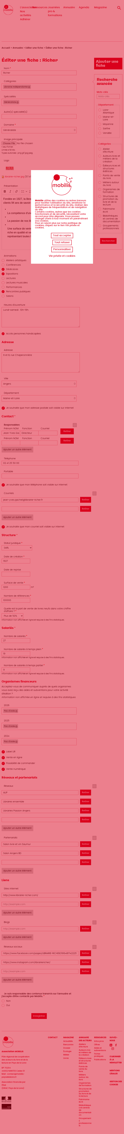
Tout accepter (62, 235)
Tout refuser (62, 242)
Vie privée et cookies (62, 256)
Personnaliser (62, 249)
